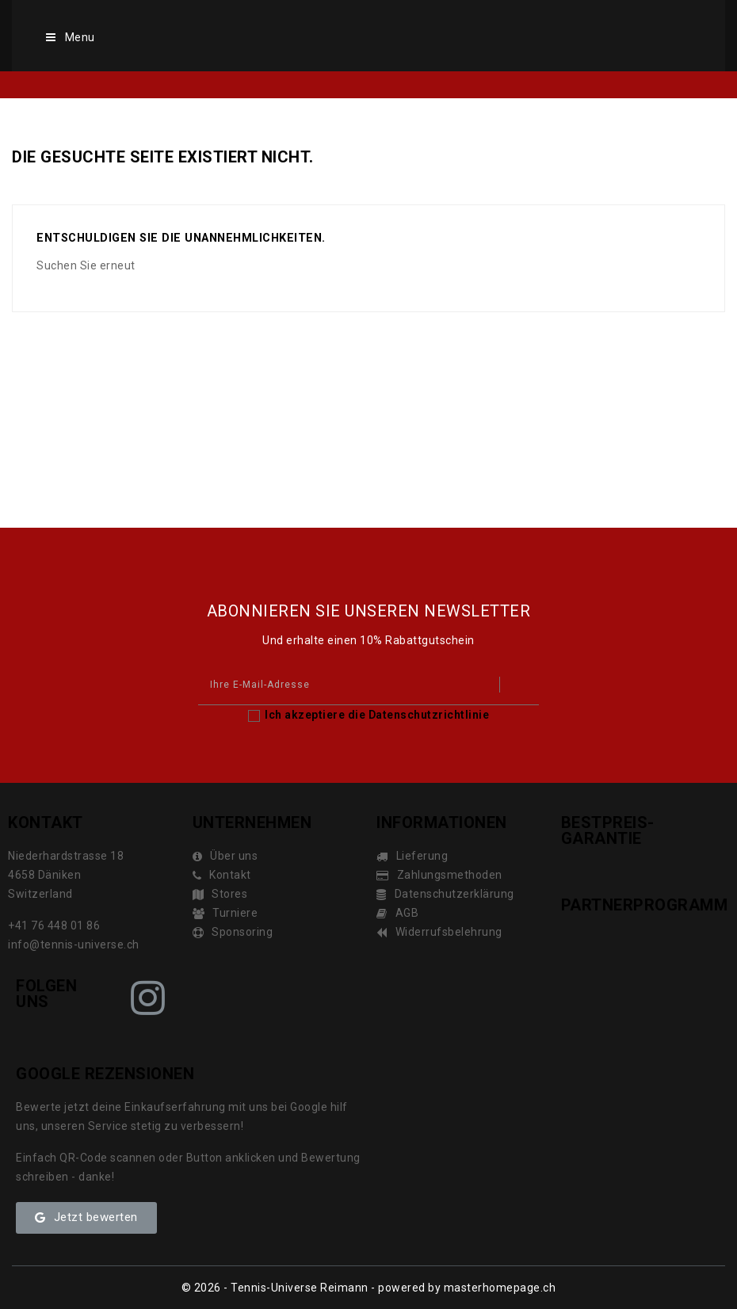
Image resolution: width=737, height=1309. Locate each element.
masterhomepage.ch (500, 1287)
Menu (69, 37)
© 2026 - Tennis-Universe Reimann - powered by (312, 1287)
